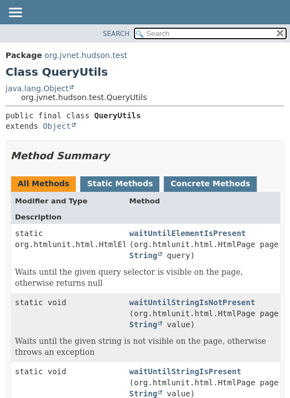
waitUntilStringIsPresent (185, 371)
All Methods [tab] (43, 183)
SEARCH (116, 34)
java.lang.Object (37, 88)
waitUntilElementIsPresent (188, 233)
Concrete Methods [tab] (210, 183)
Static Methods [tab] (120, 183)
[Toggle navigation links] (15, 13)
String (144, 255)
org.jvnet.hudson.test (85, 55)
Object (57, 126)
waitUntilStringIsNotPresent (193, 302)
